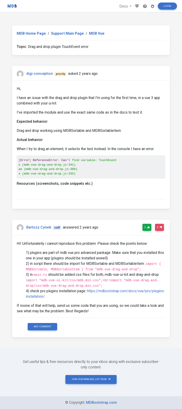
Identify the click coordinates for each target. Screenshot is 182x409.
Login (167, 6)
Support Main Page (67, 33)
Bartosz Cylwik (38, 227)
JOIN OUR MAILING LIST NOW (91, 379)
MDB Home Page (31, 33)
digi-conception (39, 73)
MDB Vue (96, 33)
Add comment (42, 326)
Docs (124, 6)
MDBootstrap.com (101, 402)
